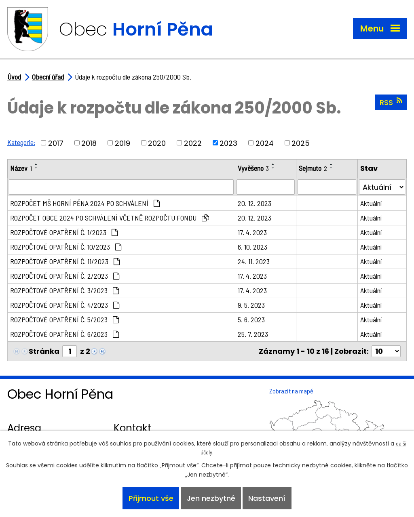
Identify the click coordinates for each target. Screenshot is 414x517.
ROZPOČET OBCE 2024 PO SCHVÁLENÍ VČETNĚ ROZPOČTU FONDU (109, 217)
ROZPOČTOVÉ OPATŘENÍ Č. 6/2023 (64, 334)
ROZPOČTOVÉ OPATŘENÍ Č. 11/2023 (65, 261)
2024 (265, 143)
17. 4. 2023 (252, 232)
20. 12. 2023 (254, 203)
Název (21, 168)
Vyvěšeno (253, 168)
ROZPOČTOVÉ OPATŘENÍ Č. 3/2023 (64, 290)
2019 (122, 143)
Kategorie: (21, 142)
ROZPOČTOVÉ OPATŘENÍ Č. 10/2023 (65, 246)
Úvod (14, 76)
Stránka (44, 351)
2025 (300, 143)
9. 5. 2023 (251, 305)
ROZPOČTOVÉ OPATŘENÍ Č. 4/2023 (64, 305)
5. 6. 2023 (251, 319)
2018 (89, 143)
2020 (157, 143)
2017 (55, 143)
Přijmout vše (151, 498)
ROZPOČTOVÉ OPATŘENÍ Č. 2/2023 (64, 275)
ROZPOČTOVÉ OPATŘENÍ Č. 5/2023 (64, 319)
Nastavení (266, 498)
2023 (228, 143)
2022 (193, 143)
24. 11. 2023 (254, 261)
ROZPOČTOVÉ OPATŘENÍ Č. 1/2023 (64, 232)
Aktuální (371, 203)
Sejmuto (313, 168)
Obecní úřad (48, 76)
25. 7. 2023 (253, 334)
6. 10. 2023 (252, 246)
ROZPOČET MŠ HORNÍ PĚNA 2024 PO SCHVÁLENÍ (85, 203)
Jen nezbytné (211, 498)
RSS (391, 102)
